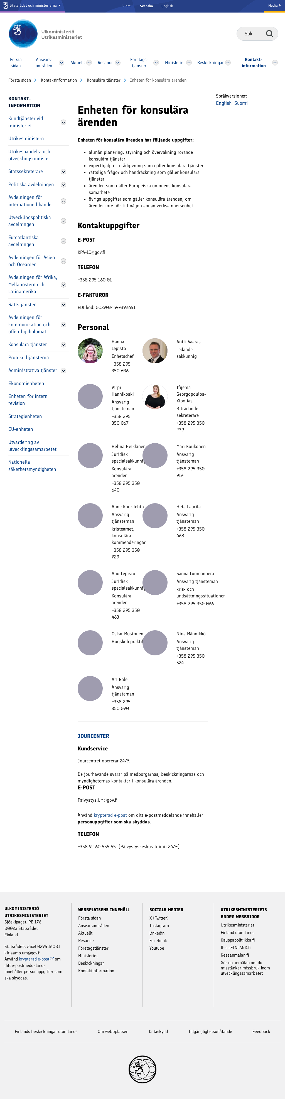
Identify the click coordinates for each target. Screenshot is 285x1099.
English (167, 6)
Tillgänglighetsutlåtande (210, 1031)
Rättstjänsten (22, 305)
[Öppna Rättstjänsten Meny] (63, 304)
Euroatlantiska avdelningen (23, 240)
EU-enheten (20, 429)
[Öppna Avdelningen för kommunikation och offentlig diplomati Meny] (63, 324)
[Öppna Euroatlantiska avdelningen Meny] (63, 241)
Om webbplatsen (113, 1031)
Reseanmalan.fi (235, 955)
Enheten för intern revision (28, 399)
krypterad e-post (110, 815)
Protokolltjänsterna (28, 357)
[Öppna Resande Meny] (118, 62)
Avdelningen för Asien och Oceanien (31, 261)
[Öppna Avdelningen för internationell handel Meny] (63, 201)
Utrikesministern (26, 138)
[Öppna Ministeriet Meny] (189, 62)
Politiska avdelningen (31, 184)
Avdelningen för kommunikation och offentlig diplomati (29, 324)
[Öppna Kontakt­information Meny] (275, 62)
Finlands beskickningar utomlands (46, 1031)
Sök (269, 33)
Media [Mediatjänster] (274, 5)
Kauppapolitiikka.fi (238, 940)
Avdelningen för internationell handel (30, 200)
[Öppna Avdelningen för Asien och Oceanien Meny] (63, 261)
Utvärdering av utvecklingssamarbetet (32, 445)
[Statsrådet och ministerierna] (32, 6)
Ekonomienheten (26, 383)
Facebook (158, 940)
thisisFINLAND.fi (236, 947)
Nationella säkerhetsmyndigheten (32, 465)
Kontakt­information (58, 80)
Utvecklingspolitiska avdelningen (29, 220)
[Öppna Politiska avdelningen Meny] (63, 184)
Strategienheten (25, 416)
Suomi (127, 6)
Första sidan (19, 80)
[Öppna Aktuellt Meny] (89, 62)
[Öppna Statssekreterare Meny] (63, 171)
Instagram (159, 925)
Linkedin (156, 933)
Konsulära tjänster (103, 80)
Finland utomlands (237, 932)
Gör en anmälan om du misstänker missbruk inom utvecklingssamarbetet (245, 968)
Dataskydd (158, 1031)
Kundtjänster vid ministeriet (25, 121)
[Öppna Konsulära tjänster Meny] (63, 344)
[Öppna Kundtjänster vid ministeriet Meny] (63, 122)
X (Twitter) (159, 918)
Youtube (156, 948)
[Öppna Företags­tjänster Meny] (156, 62)
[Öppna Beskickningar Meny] (228, 62)
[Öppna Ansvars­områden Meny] (61, 62)
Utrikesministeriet (237, 925)
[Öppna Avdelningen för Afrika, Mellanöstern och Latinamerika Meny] (63, 284)
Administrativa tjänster (32, 370)
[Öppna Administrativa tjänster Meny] (63, 370)
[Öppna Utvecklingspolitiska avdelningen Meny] (63, 221)
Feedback (261, 1031)
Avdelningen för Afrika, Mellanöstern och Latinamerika (32, 284)
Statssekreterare (25, 171)
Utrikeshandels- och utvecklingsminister (29, 155)
